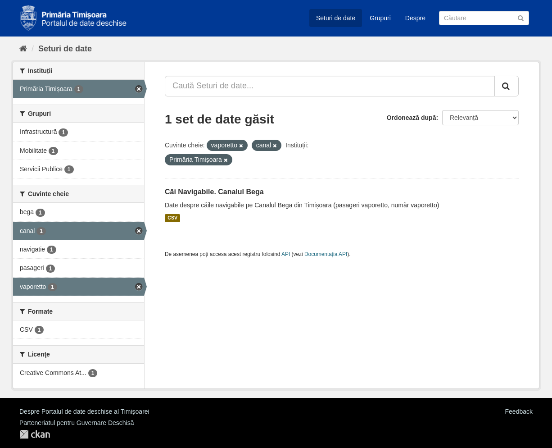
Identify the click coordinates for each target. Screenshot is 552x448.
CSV (172, 218)
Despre (415, 18)
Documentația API (325, 254)
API (285, 254)
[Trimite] (521, 17)
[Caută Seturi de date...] (330, 86)
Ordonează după (411, 117)
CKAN (34, 434)
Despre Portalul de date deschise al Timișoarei (84, 411)
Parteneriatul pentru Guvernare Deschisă (76, 422)
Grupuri (380, 18)
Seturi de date (335, 18)
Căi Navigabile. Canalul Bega (214, 192)
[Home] (23, 48)
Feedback (519, 411)
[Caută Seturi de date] (484, 18)
